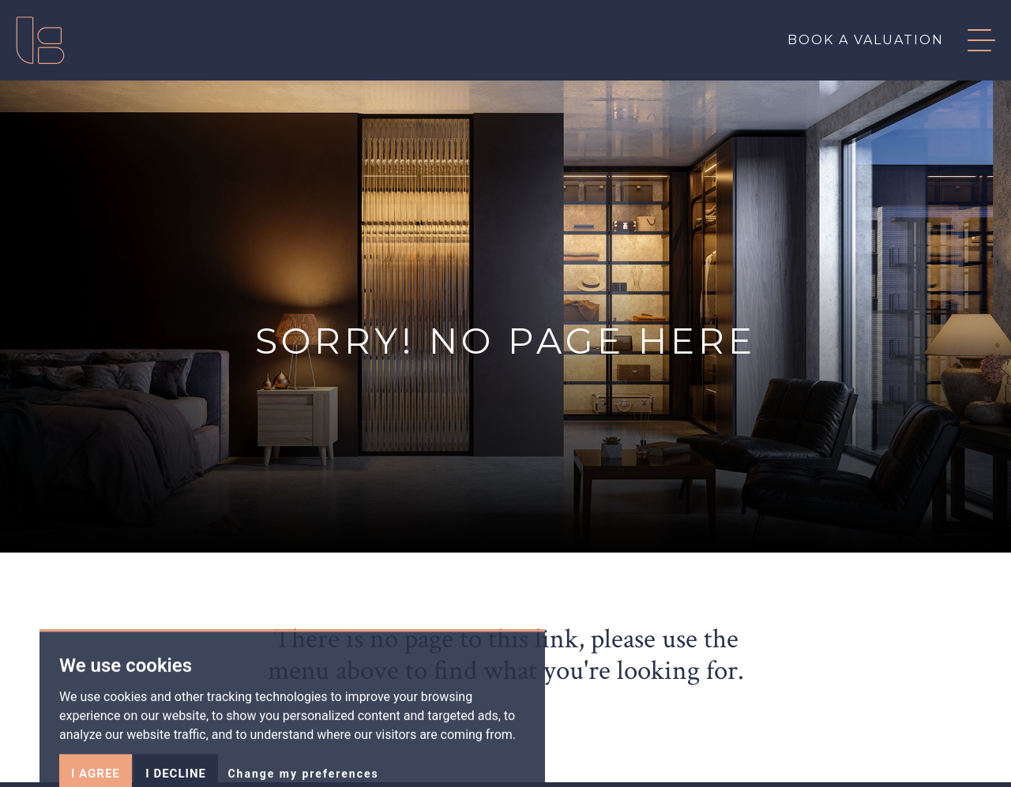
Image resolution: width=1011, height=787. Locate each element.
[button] (969, 40)
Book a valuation (865, 39)
